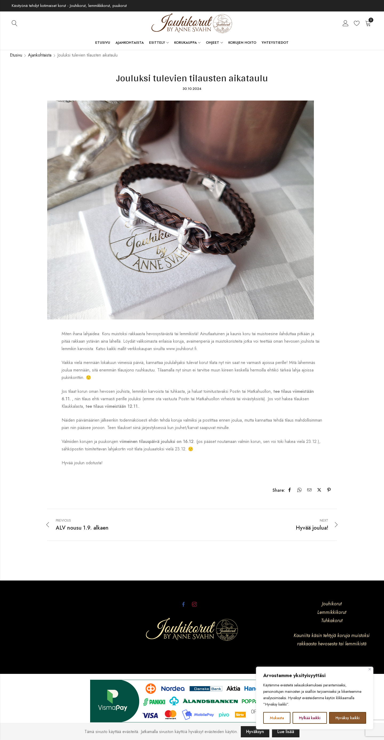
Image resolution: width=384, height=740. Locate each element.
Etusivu (16, 55)
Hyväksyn (255, 732)
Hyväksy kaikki (348, 718)
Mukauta (277, 718)
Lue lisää (285, 732)
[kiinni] (370, 669)
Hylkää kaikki (310, 718)
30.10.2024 (191, 88)
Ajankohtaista (39, 55)
